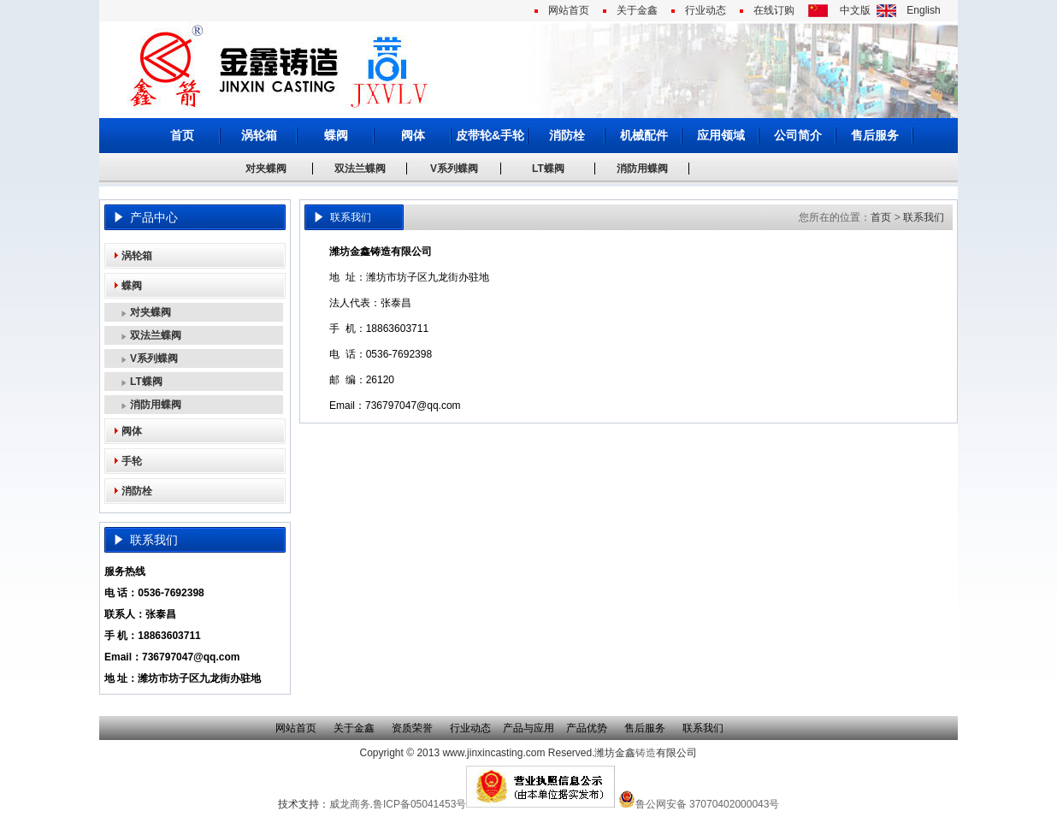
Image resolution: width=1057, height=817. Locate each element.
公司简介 (798, 135)
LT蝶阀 (548, 169)
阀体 (413, 135)
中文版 (855, 10)
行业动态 (705, 10)
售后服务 (875, 135)
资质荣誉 (412, 728)
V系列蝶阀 (454, 169)
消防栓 (567, 135)
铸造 (645, 753)
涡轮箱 (259, 135)
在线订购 (773, 10)
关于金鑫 (637, 10)
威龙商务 (349, 804)
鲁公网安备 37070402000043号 (699, 804)
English (923, 10)
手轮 (131, 461)
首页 (182, 135)
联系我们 (923, 217)
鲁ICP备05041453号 (419, 804)
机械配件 (644, 135)
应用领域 (721, 135)
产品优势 (586, 728)
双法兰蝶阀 (360, 169)
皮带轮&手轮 (490, 135)
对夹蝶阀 (265, 169)
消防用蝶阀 (642, 169)
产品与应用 (528, 728)
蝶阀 (336, 135)
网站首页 (568, 10)
